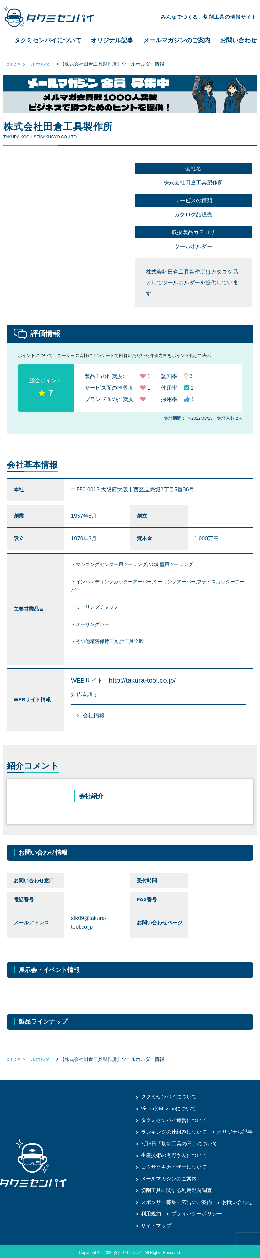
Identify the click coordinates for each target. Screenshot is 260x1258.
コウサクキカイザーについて (171, 1165)
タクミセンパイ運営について (171, 1119)
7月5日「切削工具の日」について (177, 1142)
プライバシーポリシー (193, 1211)
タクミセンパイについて (47, 40)
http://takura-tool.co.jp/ (142, 680)
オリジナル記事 (112, 40)
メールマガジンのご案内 (176, 40)
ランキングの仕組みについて (171, 1131)
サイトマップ (155, 1223)
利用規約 (150, 1211)
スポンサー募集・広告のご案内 (174, 1200)
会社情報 (94, 715)
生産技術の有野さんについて (171, 1154)
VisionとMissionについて (167, 1108)
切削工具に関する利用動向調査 (174, 1188)
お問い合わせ (238, 40)
